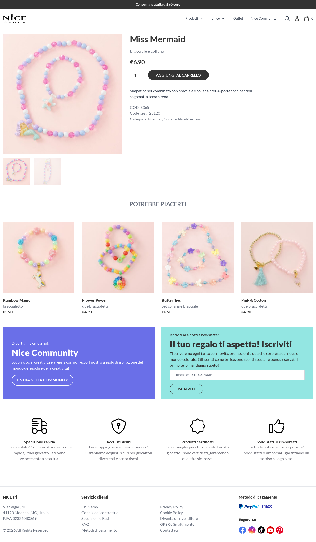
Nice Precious (189, 119)
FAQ (85, 524)
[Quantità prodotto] (137, 75)
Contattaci (169, 530)
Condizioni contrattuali (100, 512)
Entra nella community (42, 380)
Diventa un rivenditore (179, 518)
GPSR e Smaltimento (177, 524)
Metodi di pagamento (99, 530)
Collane (170, 119)
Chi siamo (89, 506)
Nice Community (263, 18)
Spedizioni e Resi (95, 518)
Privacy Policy (171, 506)
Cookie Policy (171, 512)
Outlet (238, 18)
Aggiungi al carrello (178, 75)
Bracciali (155, 119)
